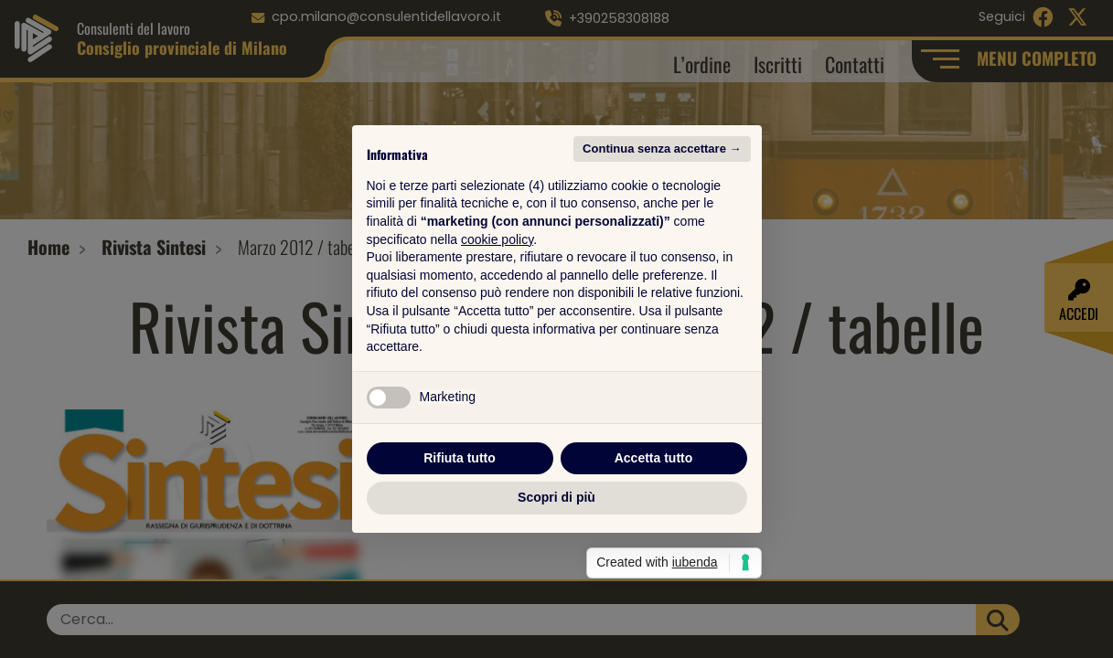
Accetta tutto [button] (654, 458)
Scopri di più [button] (556, 497)
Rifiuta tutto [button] (459, 458)
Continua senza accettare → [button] (662, 148)
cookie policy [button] (497, 239)
